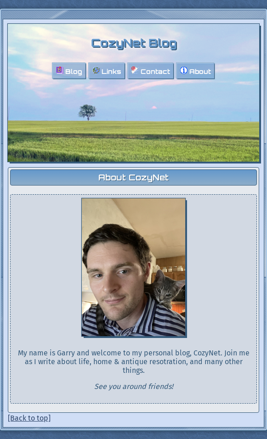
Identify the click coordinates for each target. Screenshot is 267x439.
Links (106, 71)
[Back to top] (29, 418)
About (195, 71)
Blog (69, 71)
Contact (150, 71)
